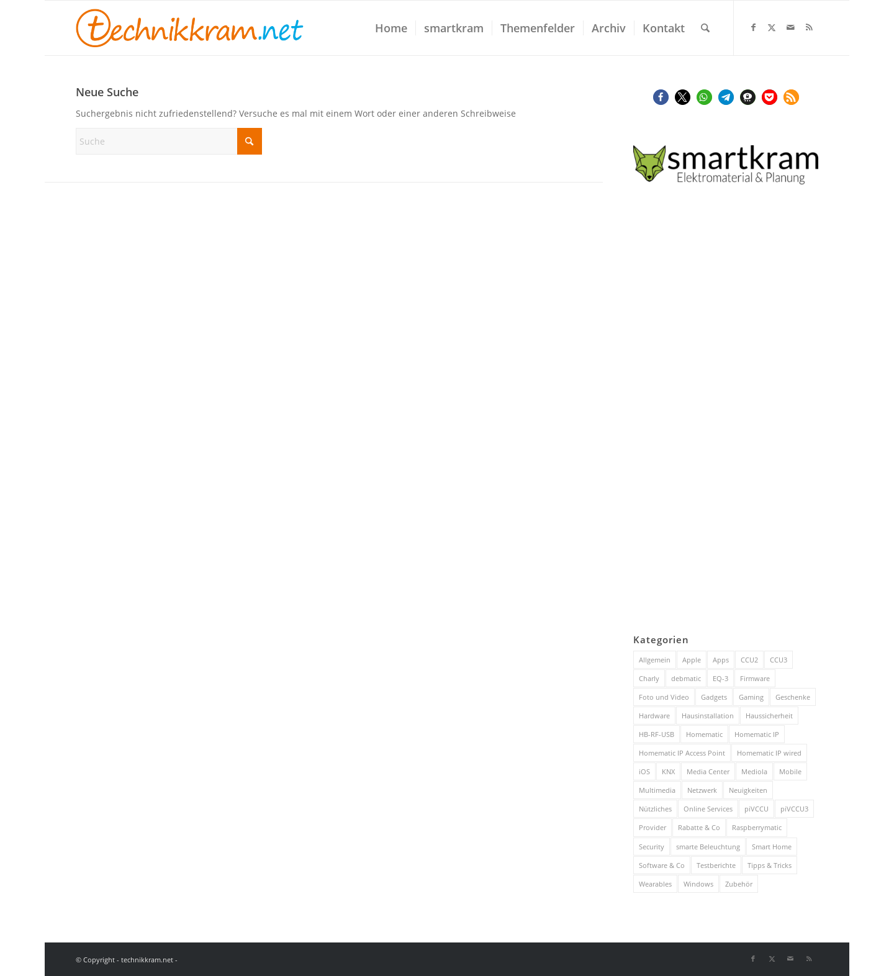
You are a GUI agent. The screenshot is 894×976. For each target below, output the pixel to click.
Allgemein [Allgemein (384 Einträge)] (654, 659)
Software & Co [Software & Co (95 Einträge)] (662, 865)
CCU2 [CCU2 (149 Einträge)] (749, 659)
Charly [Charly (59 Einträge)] (649, 678)
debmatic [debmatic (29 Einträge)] (686, 678)
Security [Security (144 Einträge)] (651, 846)
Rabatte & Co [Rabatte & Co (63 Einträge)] (699, 827)
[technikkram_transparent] (190, 28)
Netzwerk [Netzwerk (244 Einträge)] (702, 790)
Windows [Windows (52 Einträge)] (698, 883)
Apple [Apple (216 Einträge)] (691, 659)
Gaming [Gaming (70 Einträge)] (751, 697)
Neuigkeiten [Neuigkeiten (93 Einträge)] (748, 790)
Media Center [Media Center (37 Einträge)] (708, 771)
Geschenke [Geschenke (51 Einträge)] (792, 697)
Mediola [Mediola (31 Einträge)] (754, 771)
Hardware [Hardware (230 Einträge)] (654, 715)
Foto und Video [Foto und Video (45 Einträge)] (664, 697)
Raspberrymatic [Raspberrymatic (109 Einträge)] (757, 827)
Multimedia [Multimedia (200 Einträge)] (657, 790)
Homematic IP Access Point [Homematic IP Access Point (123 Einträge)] (682, 752)
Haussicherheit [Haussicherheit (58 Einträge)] (769, 715)
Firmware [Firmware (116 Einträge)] (755, 678)
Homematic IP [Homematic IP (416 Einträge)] (756, 734)
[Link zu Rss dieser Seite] (809, 27)
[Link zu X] (771, 27)
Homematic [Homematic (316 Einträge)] (704, 734)
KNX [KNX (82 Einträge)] (668, 771)
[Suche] (705, 28)
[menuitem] (391, 28)
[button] (661, 97)
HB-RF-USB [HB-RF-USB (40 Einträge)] (656, 734)
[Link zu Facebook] (753, 27)
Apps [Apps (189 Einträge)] (721, 659)
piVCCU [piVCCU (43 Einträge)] (756, 808)
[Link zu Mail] (790, 27)
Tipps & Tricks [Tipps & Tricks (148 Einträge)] (769, 865)
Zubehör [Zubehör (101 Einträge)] (738, 883)
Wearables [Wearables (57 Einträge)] (655, 883)
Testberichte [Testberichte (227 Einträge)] (716, 865)
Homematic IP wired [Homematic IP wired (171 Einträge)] (769, 752)
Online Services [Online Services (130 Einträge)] (708, 808)
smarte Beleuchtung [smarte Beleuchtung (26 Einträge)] (708, 846)
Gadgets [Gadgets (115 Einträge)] (714, 697)
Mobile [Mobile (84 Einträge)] (790, 771)
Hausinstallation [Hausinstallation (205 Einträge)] (708, 715)
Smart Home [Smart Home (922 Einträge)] (772, 846)
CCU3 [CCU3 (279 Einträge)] (778, 659)
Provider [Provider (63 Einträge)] (652, 827)
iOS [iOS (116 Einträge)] (644, 771)
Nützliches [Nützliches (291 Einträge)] (655, 808)
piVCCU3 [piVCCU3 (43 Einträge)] (794, 808)
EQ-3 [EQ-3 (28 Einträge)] (720, 678)
